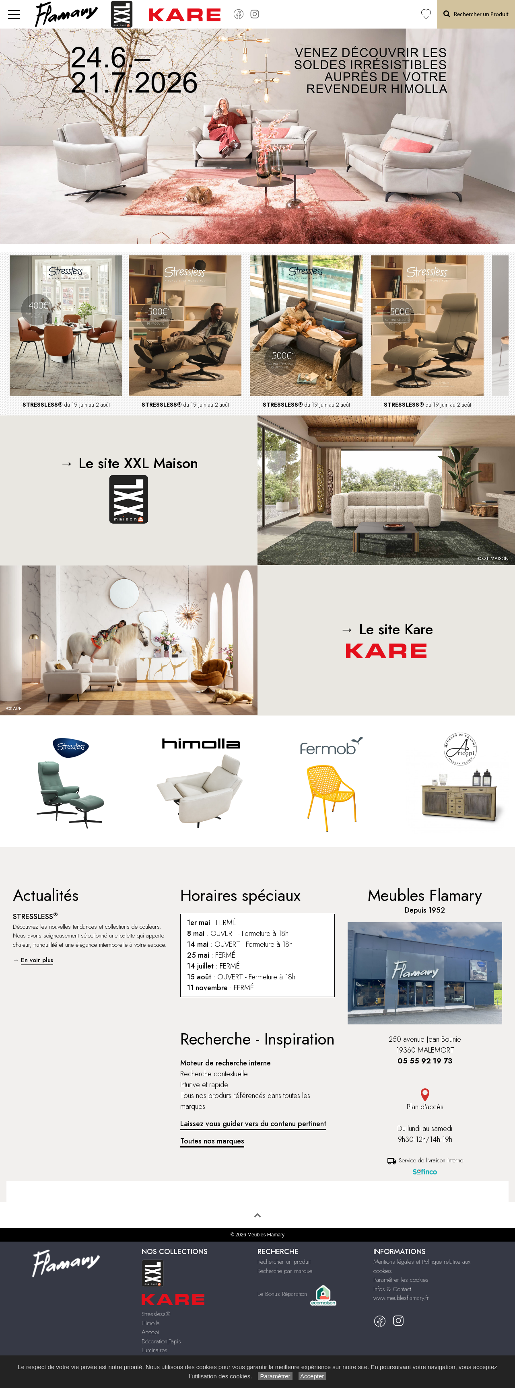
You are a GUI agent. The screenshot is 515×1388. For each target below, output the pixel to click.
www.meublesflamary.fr (401, 1297)
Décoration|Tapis (161, 1341)
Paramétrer (275, 1376)
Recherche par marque (285, 1271)
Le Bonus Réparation (282, 1293)
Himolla (151, 1323)
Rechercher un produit (284, 1261)
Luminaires (154, 1350)
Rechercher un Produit (476, 14)
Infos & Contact (392, 1289)
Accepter (312, 1376)
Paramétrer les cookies (400, 1279)
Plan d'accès (425, 1100)
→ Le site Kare (386, 638)
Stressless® (156, 1314)
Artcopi (150, 1332)
